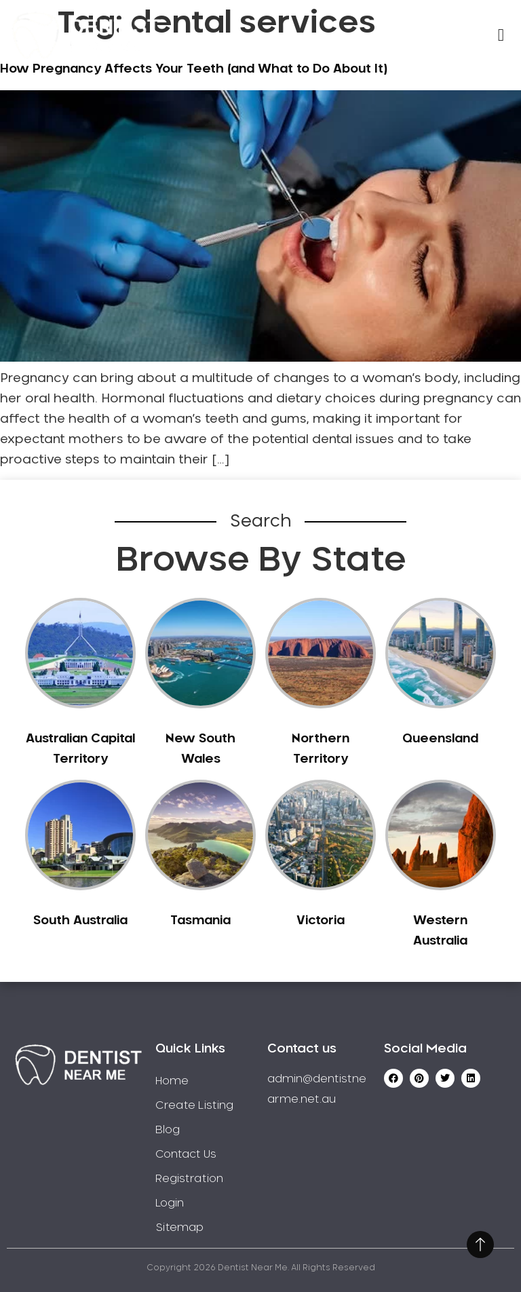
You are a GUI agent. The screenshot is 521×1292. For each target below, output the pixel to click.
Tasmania (200, 921)
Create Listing (194, 1105)
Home (172, 1081)
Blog (167, 1129)
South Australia (80, 921)
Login (169, 1203)
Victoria (320, 921)
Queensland (440, 739)
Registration (189, 1178)
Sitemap (179, 1227)
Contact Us (185, 1154)
